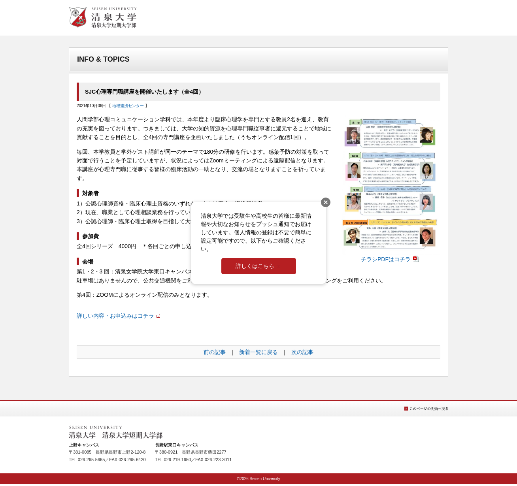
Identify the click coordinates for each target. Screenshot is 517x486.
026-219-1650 (177, 459)
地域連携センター (128, 106)
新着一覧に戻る (258, 352)
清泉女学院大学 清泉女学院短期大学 (103, 17)
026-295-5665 (91, 459)
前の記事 (215, 352)
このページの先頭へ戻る (426, 408)
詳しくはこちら (255, 266)
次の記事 (302, 352)
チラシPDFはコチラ (391, 256)
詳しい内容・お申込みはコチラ (115, 316)
